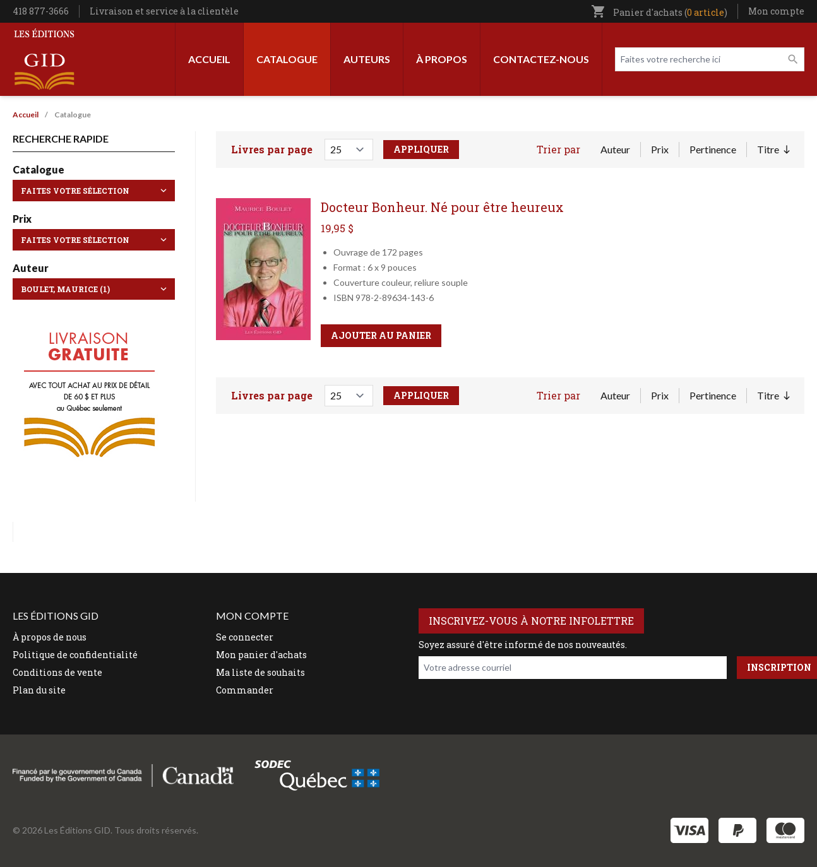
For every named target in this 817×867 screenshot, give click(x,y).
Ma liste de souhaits (260, 672)
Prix (660, 149)
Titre (773, 150)
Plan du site (39, 690)
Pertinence (712, 149)
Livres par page (272, 149)
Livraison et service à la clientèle (164, 11)
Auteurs (366, 59)
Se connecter (244, 637)
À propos (441, 59)
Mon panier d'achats (261, 655)
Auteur (615, 149)
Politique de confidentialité (75, 655)
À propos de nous (49, 637)
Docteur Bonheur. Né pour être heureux (442, 207)
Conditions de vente (57, 672)
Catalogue (287, 59)
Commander (244, 690)
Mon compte (776, 11)
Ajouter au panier (381, 335)
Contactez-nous (541, 59)
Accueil (209, 59)
